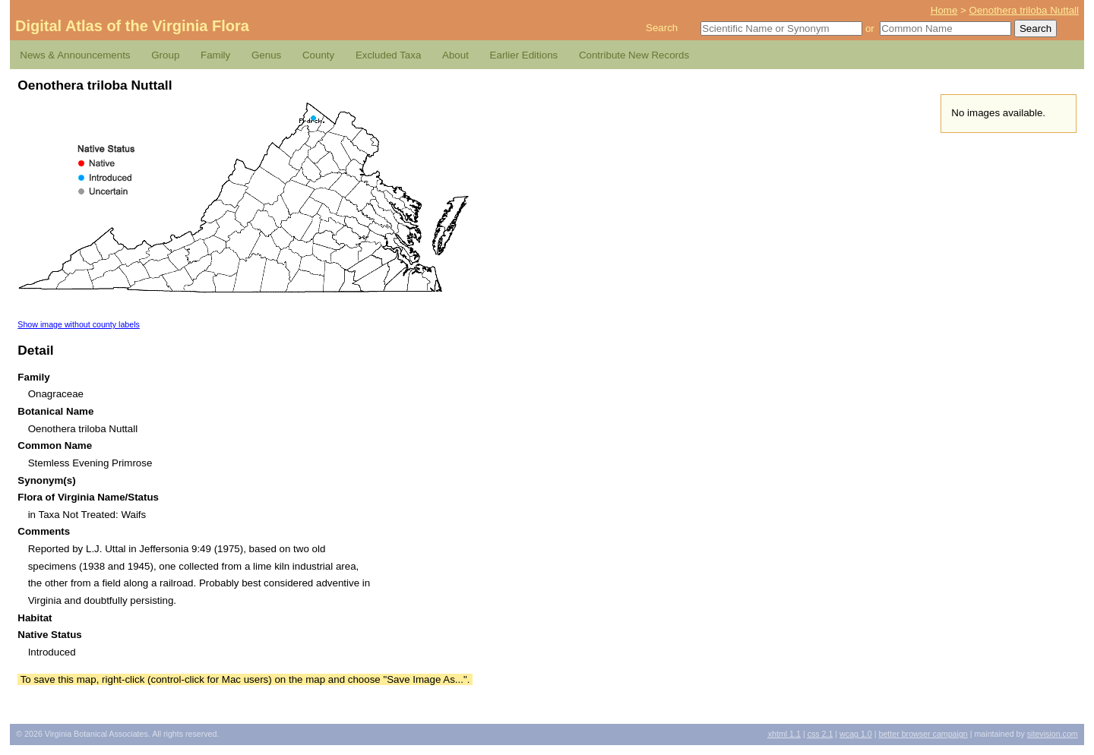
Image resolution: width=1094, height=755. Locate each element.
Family (215, 55)
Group (165, 55)
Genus (266, 55)
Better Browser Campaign (922, 733)
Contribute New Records (634, 55)
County (318, 55)
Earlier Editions (524, 55)
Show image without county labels (78, 324)
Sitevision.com (1052, 733)
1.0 (855, 733)
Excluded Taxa (388, 55)
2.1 (820, 733)
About (455, 55)
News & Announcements (75, 55)
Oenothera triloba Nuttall (1024, 10)
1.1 (784, 733)
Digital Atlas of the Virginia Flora (132, 25)
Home (944, 10)
